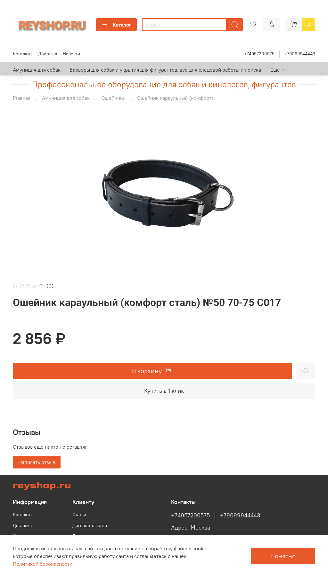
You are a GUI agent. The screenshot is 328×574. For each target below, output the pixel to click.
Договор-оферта (89, 525)
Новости (71, 54)
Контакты (22, 54)
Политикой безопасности (42, 564)
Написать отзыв (36, 462)
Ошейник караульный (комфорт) (175, 98)
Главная (21, 98)
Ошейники (113, 98)
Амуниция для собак (37, 70)
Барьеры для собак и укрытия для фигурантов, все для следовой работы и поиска (165, 70)
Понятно (283, 556)
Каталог (116, 24)
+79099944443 (299, 54)
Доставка (47, 54)
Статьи (79, 514)
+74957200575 (259, 54)
